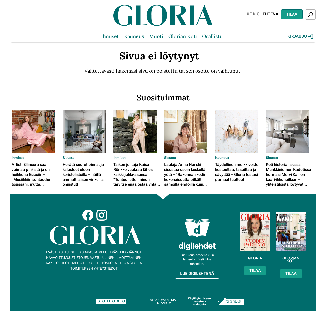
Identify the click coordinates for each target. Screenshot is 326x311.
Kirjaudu (300, 36)
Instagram (101, 215)
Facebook (87, 215)
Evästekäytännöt (126, 252)
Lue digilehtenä (261, 14)
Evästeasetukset (61, 252)
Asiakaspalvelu (93, 252)
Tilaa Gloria (130, 263)
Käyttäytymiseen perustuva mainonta (199, 301)
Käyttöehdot (58, 263)
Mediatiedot (83, 263)
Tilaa (291, 14)
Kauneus (134, 36)
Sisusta (68, 158)
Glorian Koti (182, 36)
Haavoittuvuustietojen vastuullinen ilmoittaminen (94, 257)
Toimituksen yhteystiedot (94, 268)
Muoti (156, 36)
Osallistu (212, 36)
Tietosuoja (107, 263)
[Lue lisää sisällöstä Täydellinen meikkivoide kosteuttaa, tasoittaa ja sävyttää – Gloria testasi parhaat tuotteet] (239, 131)
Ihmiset (110, 36)
